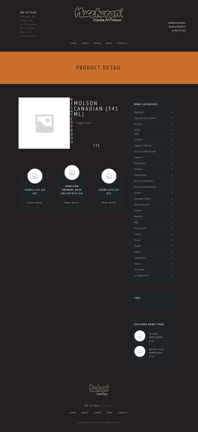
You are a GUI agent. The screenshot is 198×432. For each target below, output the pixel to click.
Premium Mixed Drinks (145, 186)
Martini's (138, 169)
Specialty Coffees (142, 198)
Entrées (138, 210)
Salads (137, 251)
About (85, 43)
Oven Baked (140, 228)
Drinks (137, 129)
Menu (109, 43)
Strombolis (139, 269)
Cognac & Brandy (142, 145)
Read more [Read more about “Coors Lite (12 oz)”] (108, 202)
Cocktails (138, 139)
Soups (137, 263)
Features (138, 216)
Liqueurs (138, 157)
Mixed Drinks (140, 175)
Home (74, 43)
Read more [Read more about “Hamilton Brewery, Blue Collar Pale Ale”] (71, 202)
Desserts (138, 124)
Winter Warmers (142, 204)
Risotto (137, 245)
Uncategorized (141, 275)
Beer (88, 122)
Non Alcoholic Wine (143, 180)
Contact (122, 43)
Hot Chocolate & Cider (145, 151)
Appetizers (139, 112)
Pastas (137, 234)
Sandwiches (140, 257)
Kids (136, 222)
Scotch (137, 192)
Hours (97, 43)
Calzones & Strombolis (145, 118)
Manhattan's (140, 163)
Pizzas (137, 240)
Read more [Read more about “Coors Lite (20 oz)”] (35, 202)
